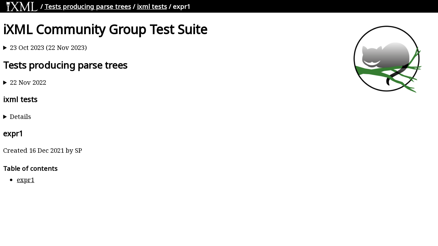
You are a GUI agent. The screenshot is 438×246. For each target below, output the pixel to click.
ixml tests (152, 6)
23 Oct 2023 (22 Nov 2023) (48, 47)
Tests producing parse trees (87, 6)
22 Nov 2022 (28, 82)
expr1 (25, 179)
